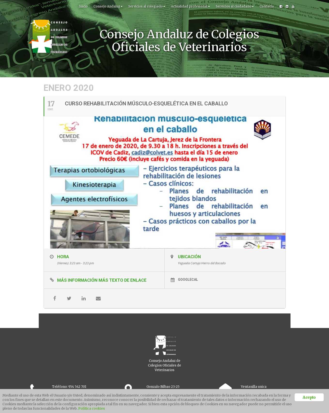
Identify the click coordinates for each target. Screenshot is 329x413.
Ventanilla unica (254, 387)
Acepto (309, 397)
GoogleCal (188, 279)
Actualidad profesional (190, 6)
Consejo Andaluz (107, 6)
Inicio (83, 6)
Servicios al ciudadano (235, 6)
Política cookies (91, 408)
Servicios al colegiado (146, 6)
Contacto (267, 6)
